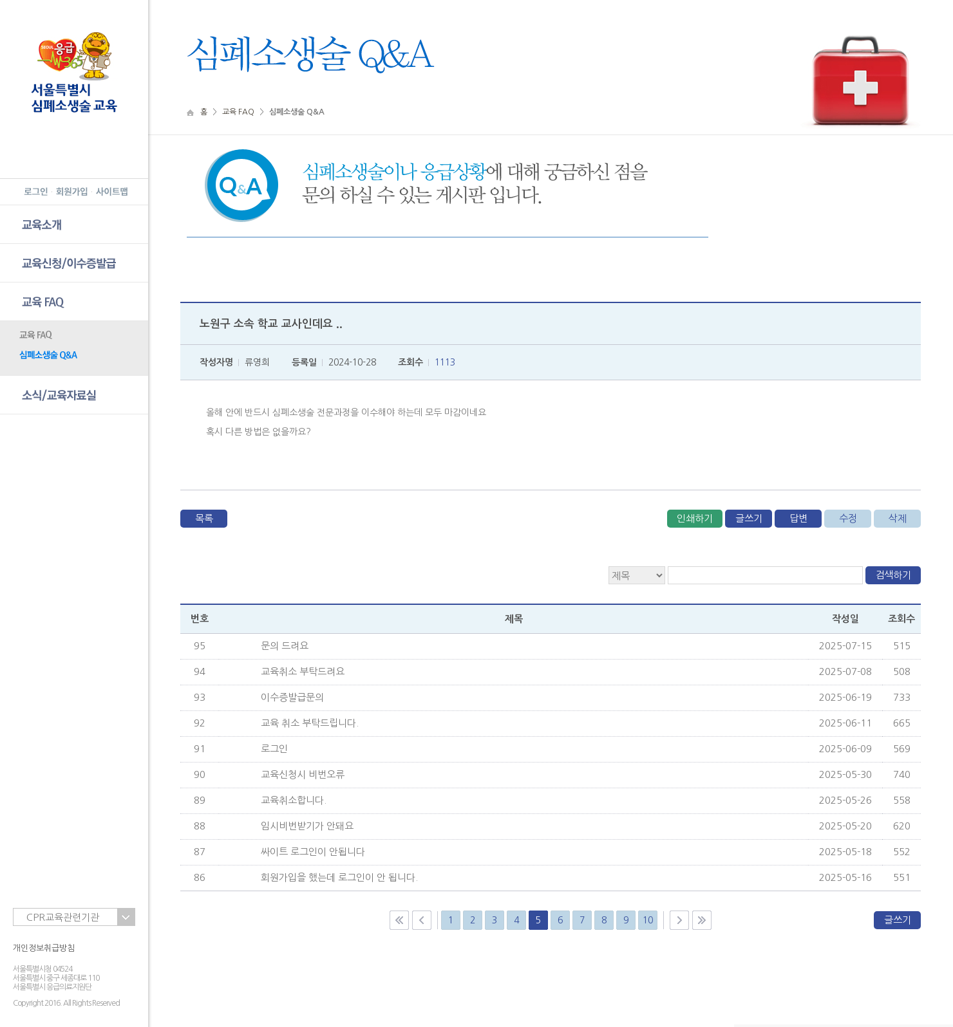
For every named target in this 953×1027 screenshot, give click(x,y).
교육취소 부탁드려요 (302, 671)
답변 (798, 518)
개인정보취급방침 (44, 948)
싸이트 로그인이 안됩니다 (313, 851)
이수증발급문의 (292, 697)
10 (648, 920)
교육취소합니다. (293, 800)
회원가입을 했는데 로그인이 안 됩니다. (339, 877)
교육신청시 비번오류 (302, 774)
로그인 (274, 749)
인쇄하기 (695, 518)
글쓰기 (748, 518)
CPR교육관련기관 (62, 917)
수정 (848, 518)
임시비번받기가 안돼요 (307, 826)
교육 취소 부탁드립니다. (310, 723)
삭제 (898, 518)
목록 (204, 518)
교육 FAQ (238, 112)
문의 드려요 (284, 646)
